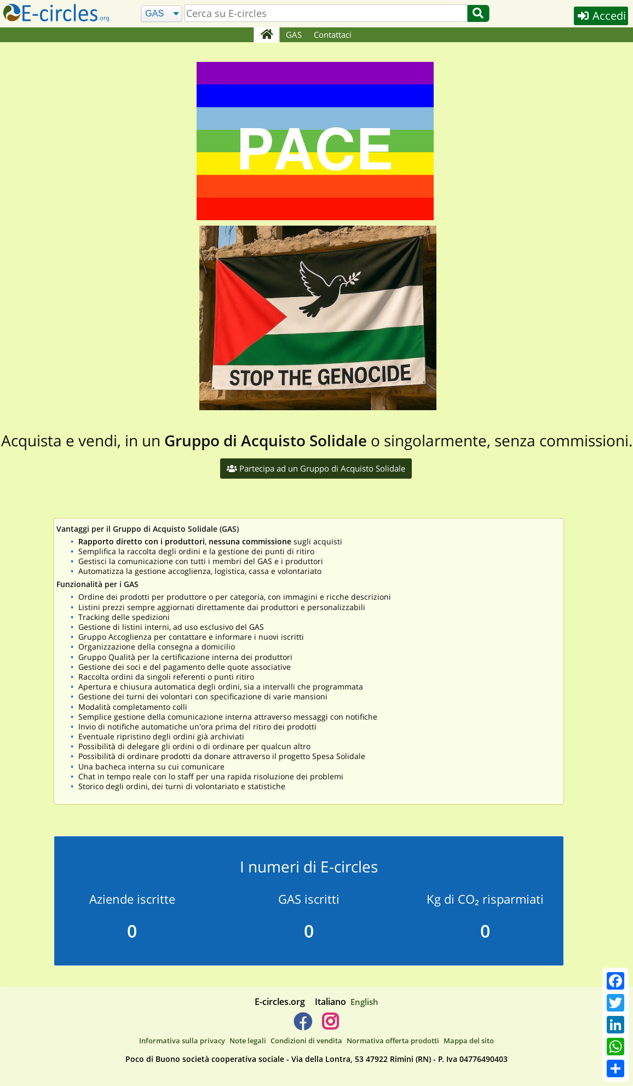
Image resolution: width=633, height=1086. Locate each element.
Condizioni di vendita (306, 1040)
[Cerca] (161, 13)
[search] (325, 13)
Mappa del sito (469, 1040)
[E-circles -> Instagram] (330, 1026)
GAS (294, 34)
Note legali (247, 1040)
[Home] (266, 35)
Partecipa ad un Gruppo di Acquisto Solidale (316, 468)
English (364, 1001)
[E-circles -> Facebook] (302, 1026)
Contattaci (333, 34)
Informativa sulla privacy (182, 1040)
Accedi (601, 15)
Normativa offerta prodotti (393, 1040)
